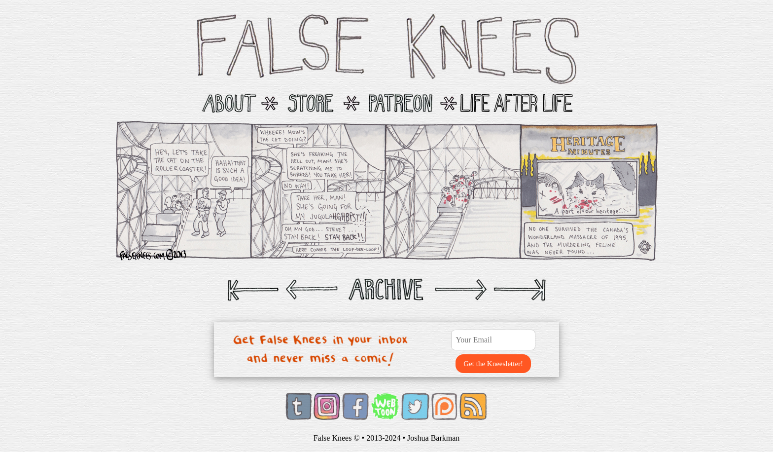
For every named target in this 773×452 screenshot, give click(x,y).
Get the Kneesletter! (493, 364)
